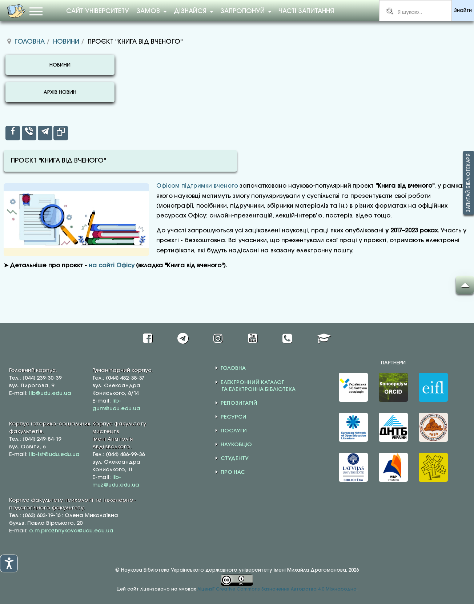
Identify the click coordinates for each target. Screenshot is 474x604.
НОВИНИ (60, 65)
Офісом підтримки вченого (197, 186)
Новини (66, 42)
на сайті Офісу (111, 265)
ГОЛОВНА (233, 368)
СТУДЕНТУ (235, 458)
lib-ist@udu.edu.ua (54, 454)
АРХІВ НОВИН (60, 92)
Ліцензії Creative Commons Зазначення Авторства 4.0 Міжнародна (277, 589)
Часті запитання (306, 11)
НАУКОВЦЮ (236, 444)
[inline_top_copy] (60, 133)
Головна (30, 42)
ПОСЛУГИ (234, 430)
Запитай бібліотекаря (468, 182)
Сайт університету (97, 11)
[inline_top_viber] (29, 133)
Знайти (463, 10)
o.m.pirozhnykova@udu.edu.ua (71, 530)
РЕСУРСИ (233, 417)
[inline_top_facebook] (12, 133)
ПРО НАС (233, 472)
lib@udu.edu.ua (50, 393)
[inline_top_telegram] (45, 133)
